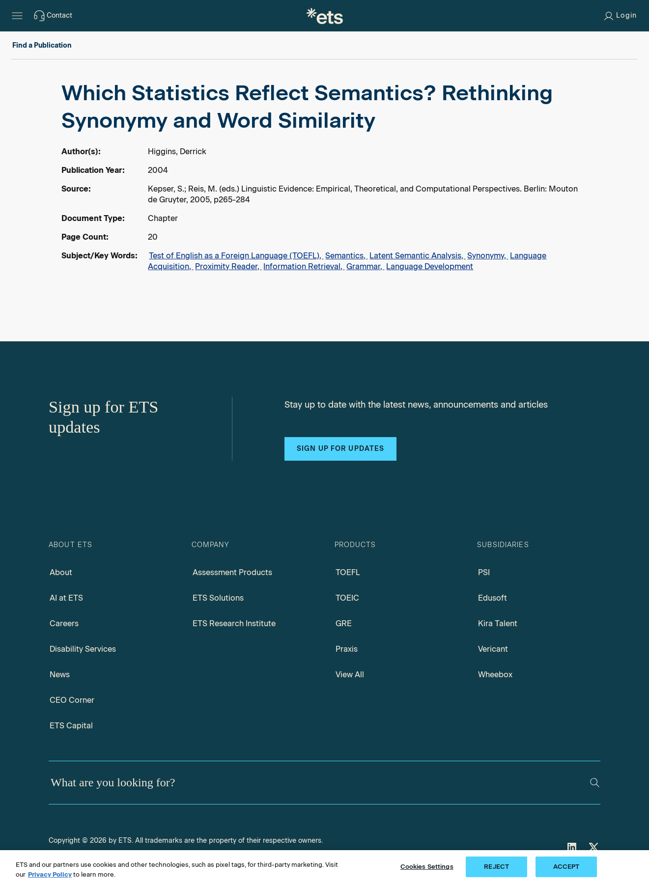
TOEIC (347, 598)
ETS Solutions (218, 598)
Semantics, (346, 255)
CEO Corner (72, 700)
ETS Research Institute (234, 623)
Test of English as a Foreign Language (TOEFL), (236, 255)
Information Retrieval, (303, 266)
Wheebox (495, 674)
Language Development (429, 266)
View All (350, 674)
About (61, 572)
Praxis (347, 649)
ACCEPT (566, 866)
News (60, 674)
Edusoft (492, 598)
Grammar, (365, 266)
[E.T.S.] (325, 15)
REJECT (496, 866)
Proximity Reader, (228, 266)
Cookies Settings (426, 866)
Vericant (493, 649)
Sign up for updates (340, 448)
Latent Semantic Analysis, (417, 255)
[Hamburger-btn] (17, 16)
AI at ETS (66, 598)
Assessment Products (232, 572)
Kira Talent (497, 623)
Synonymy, (487, 255)
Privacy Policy (50, 874)
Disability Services (83, 649)
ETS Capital (71, 725)
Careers (64, 623)
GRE (344, 623)
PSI (484, 572)
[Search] (594, 782)
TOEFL (348, 572)
